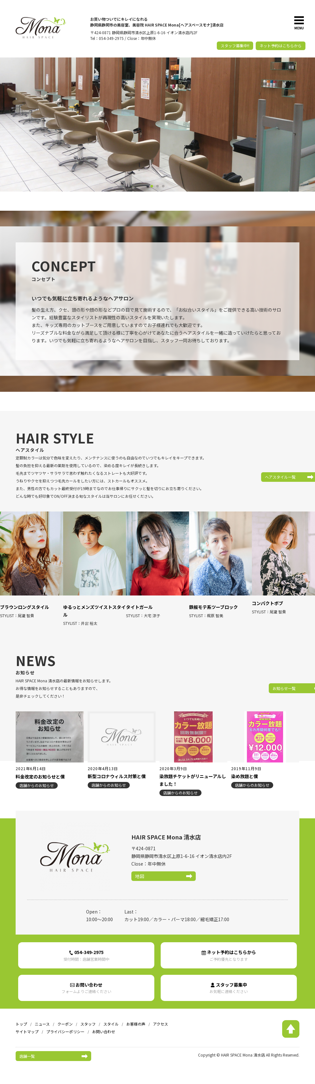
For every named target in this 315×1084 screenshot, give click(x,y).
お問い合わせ (86, 982)
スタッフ (88, 1018)
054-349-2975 (86, 949)
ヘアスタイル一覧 (261, 477)
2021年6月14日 (31, 761)
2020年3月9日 (173, 761)
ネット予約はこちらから (281, 45)
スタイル (111, 1018)
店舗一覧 (27, 1050)
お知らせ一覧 (257, 681)
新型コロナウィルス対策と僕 (117, 769)
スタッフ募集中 (229, 982)
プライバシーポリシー (65, 1026)
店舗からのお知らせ (36, 778)
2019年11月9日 (246, 761)
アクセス (160, 1018)
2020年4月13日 (103, 761)
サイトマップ (27, 1026)
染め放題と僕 (244, 769)
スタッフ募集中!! (235, 45)
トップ (21, 1018)
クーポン (65, 1018)
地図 (139, 869)
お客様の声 (135, 1018)
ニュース (42, 1018)
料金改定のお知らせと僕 (40, 769)
